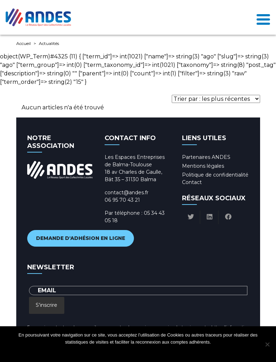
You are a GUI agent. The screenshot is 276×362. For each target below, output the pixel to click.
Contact (192, 182)
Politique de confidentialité (215, 175)
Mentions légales (203, 166)
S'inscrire (46, 305)
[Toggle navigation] (263, 17)
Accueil (23, 43)
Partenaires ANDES (206, 157)
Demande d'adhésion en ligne (80, 238)
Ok (110, 351)
